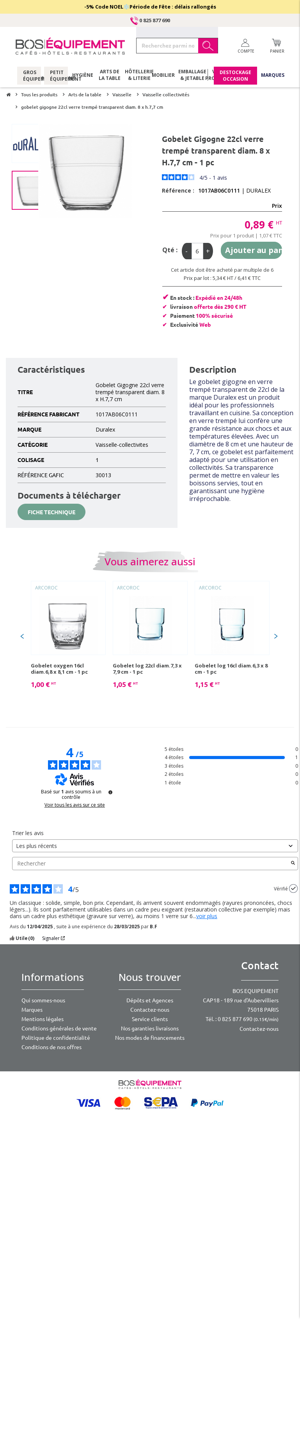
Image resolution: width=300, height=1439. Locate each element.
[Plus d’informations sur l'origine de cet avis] (293, 888)
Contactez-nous (149, 1010)
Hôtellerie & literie (137, 76)
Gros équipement (29, 76)
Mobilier (163, 76)
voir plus (206, 916)
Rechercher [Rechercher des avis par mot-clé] (151, 863)
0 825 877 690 (150, 20)
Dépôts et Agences (149, 1000)
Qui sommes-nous (43, 1000)
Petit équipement (56, 76)
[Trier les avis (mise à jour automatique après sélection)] (155, 845)
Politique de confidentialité (55, 1038)
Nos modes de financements (150, 1038)
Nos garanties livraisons (150, 1028)
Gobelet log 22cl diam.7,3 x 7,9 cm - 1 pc (147, 668)
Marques (272, 76)
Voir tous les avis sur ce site (74, 805)
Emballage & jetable (190, 76)
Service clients (150, 1019)
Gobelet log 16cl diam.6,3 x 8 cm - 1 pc (231, 668)
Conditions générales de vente (59, 1028)
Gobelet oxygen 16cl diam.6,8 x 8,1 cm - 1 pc (59, 668)
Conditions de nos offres (51, 1047)
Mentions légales (42, 1019)
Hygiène (82, 76)
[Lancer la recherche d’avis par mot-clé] (293, 863)
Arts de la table (110, 76)
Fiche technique (51, 512)
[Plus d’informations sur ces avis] (110, 792)
